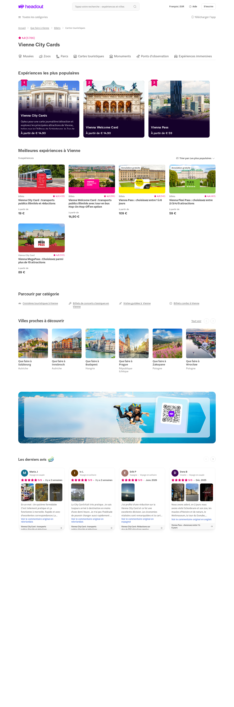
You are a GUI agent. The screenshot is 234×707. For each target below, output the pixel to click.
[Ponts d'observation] (155, 56)
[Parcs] (64, 56)
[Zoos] (47, 56)
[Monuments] (122, 56)
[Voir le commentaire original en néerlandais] (41, 520)
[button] (192, 6)
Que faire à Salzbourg (25, 362)
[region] (117, 56)
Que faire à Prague (125, 362)
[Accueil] (22, 27)
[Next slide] (213, 458)
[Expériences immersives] (195, 56)
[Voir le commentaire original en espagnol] (142, 520)
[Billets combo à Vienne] (184, 303)
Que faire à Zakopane (159, 362)
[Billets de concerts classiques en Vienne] (92, 304)
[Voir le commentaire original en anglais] (191, 519)
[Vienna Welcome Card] (117, 128)
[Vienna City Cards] (50, 116)
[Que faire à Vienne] (39, 27)
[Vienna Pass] (184, 128)
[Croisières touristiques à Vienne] (38, 303)
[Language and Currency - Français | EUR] (176, 6)
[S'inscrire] (208, 6)
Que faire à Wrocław (192, 362)
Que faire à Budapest (92, 362)
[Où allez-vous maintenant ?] (105, 6)
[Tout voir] (196, 320)
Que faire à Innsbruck (58, 362)
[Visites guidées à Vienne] (135, 303)
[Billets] (57, 27)
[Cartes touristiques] (91, 56)
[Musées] (28, 56)
